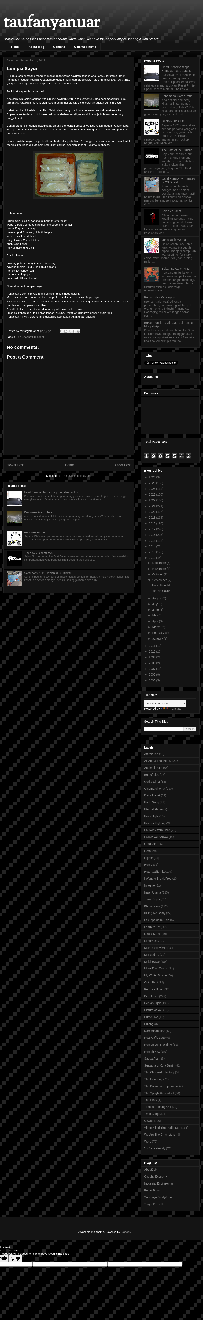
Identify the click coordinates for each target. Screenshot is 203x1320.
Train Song (151, 1114)
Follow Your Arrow (156, 837)
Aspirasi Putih (153, 767)
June (155, 609)
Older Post (123, 465)
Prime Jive (151, 1017)
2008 (152, 663)
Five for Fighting (154, 823)
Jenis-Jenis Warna (174, 239)
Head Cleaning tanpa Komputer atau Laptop (51, 492)
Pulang (149, 1024)
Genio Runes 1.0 (34, 532)
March (156, 627)
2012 (152, 557)
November (159, 568)
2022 (152, 500)
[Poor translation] (15, 1258)
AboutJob (150, 1169)
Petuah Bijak (152, 1003)
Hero (147, 851)
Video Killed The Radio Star (162, 1127)
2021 (152, 506)
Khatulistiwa (152, 906)
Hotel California (154, 871)
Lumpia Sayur (161, 591)
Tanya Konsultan (155, 1204)
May (155, 615)
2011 (152, 645)
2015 (152, 540)
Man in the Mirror (155, 947)
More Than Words (156, 968)
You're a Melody (154, 1148)
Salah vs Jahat (171, 211)
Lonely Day (151, 940)
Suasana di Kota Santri (159, 1065)
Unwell (148, 1120)
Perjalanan (151, 996)
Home (15, 47)
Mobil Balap (152, 961)
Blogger (125, 1231)
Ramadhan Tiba (154, 1031)
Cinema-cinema (85, 47)
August (157, 598)
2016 (152, 534)
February (158, 632)
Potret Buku (152, 1190)
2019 (152, 517)
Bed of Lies (151, 774)
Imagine (149, 885)
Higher (148, 858)
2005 (152, 680)
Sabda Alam (152, 1058)
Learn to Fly (152, 927)
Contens (59, 47)
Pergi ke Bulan (153, 989)
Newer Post (15, 465)
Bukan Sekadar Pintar (176, 268)
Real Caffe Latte (155, 1037)
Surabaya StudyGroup (159, 1197)
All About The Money (157, 760)
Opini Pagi (151, 982)
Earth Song (151, 802)
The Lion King (153, 1079)
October (158, 574)
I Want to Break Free (157, 878)
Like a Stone (152, 934)
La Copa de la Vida (156, 920)
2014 (152, 546)
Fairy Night (151, 816)
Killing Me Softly (154, 913)
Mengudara (151, 954)
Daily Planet (152, 795)
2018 (152, 523)
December (159, 563)
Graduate (150, 844)
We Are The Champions (160, 1134)
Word (147, 1141)
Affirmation (151, 754)
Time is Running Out (157, 1107)
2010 (152, 651)
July (155, 604)
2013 (152, 552)
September (159, 580)
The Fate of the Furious (38, 552)
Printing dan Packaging (159, 297)
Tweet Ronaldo (161, 585)
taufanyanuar (51, 23)
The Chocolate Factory (159, 1072)
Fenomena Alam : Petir (38, 512)
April (155, 621)
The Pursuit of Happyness (161, 1086)
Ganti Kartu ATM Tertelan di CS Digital (47, 572)
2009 (152, 657)
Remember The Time (158, 1044)
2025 (152, 483)
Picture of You (153, 1010)
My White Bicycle (155, 975)
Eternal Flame (153, 809)
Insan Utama (152, 892)
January (158, 638)
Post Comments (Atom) (77, 475)
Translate (171, 708)
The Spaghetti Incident (30, 336)
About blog (36, 47)
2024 (152, 488)
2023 (152, 494)
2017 (152, 529)
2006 (152, 674)
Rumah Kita (152, 1051)
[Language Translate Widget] (165, 703)
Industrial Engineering (158, 1183)
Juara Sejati (152, 899)
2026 (152, 477)
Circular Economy (155, 1176)
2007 (152, 668)
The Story (150, 1100)
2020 (152, 511)
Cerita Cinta (152, 781)
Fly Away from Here (157, 830)
